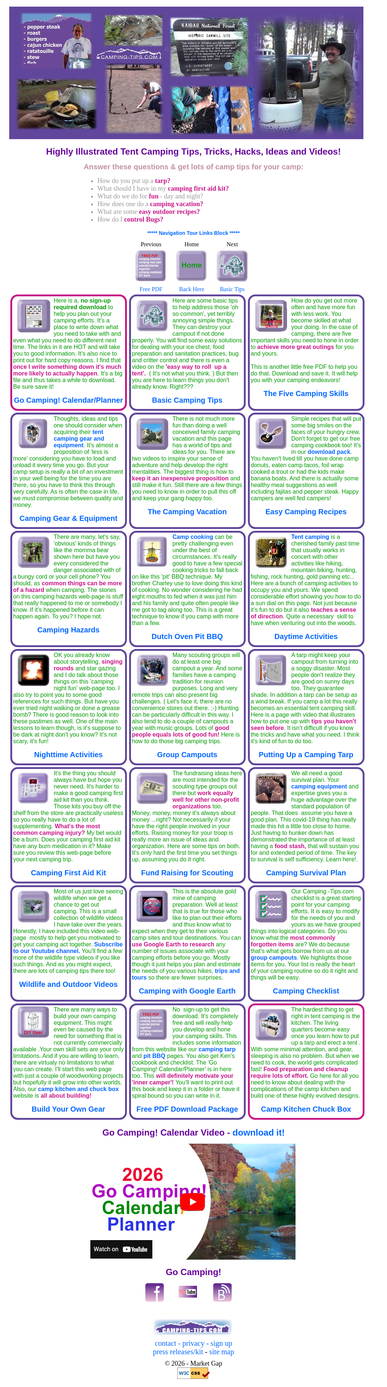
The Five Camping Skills (305, 393)
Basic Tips (232, 285)
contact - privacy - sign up (193, 1343)
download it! (258, 1132)
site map (220, 1352)
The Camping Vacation (187, 512)
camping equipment (320, 786)
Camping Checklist (306, 991)
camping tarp (216, 1049)
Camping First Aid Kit (68, 873)
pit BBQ (153, 1056)
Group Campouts (187, 755)
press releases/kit (178, 1352)
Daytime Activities (306, 636)
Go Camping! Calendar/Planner (68, 400)
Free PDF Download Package (187, 1109)
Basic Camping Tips (187, 400)
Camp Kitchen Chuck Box (306, 1109)
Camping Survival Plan (306, 873)
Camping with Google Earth (187, 991)
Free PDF (151, 285)
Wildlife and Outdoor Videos (68, 984)
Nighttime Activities (68, 755)
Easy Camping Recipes (305, 512)
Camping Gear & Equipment (69, 518)
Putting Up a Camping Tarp (306, 755)
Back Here (191, 285)
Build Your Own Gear (68, 1109)
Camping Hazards (68, 630)
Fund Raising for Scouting (187, 873)
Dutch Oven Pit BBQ (187, 636)
